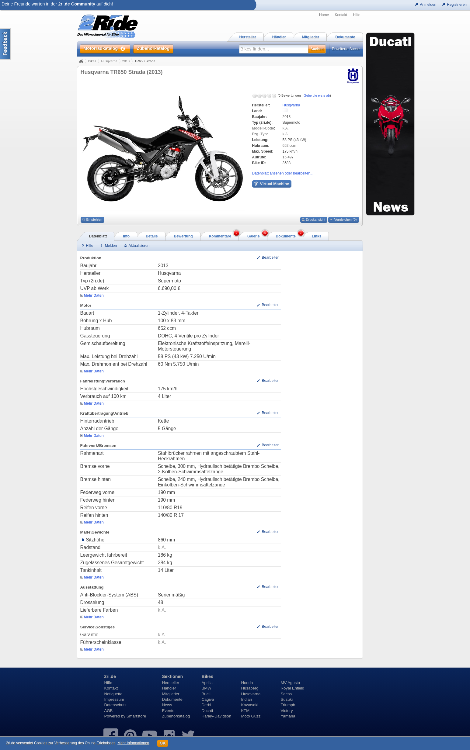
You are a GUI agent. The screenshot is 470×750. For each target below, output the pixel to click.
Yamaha (288, 716)
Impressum (114, 699)
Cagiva (208, 699)
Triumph (288, 705)
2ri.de (110, 676)
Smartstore (136, 716)
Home (324, 15)
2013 (126, 61)
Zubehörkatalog (176, 716)
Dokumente (172, 699)
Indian (246, 699)
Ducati (207, 710)
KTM (245, 710)
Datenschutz (115, 705)
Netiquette (113, 694)
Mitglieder (170, 694)
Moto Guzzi (251, 716)
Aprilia (207, 682)
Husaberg (250, 688)
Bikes (92, 61)
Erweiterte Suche (346, 49)
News (167, 705)
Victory (287, 710)
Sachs (286, 694)
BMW (206, 688)
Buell (206, 694)
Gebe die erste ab (317, 95)
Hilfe (356, 15)
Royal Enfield (293, 688)
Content (5, 44)
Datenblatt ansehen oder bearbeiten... (282, 173)
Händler (169, 688)
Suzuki (287, 699)
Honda (247, 682)
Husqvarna (109, 61)
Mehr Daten (94, 295)
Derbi (206, 705)
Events (168, 710)
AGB (108, 710)
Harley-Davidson (216, 716)
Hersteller (170, 682)
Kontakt (341, 15)
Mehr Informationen (133, 743)
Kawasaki (249, 705)
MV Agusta (290, 682)
